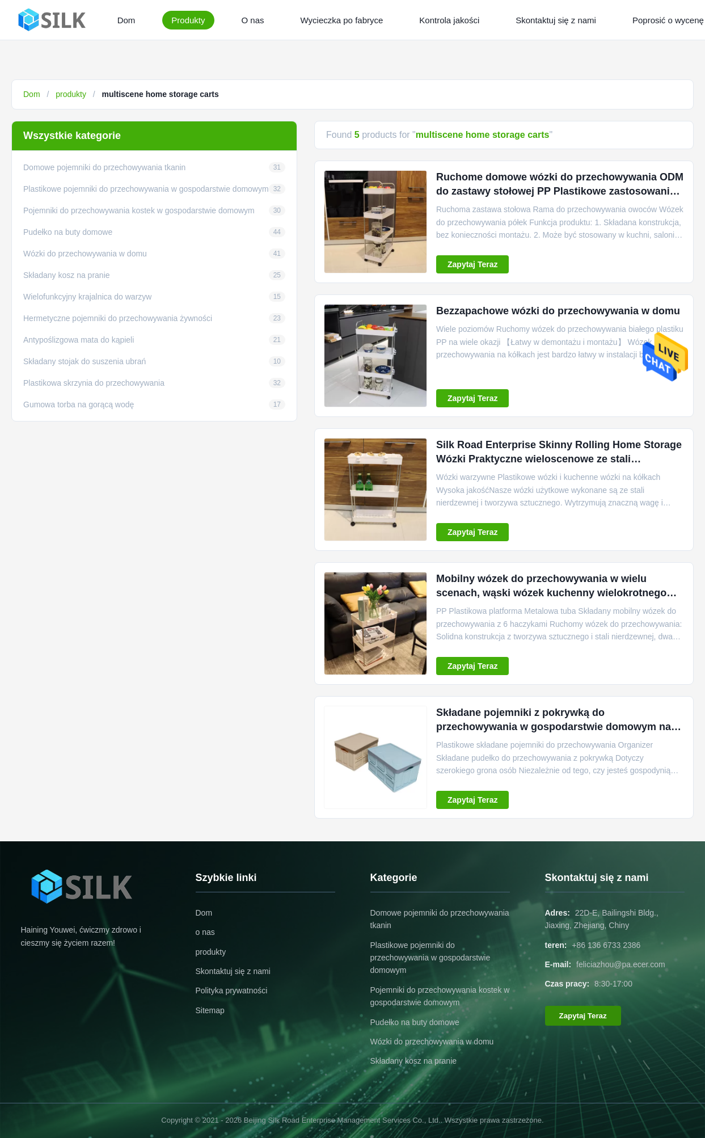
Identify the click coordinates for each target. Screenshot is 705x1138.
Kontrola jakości (449, 20)
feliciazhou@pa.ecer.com (620, 964)
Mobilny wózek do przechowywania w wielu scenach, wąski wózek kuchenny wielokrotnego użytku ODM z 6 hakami (551, 593)
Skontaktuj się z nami (556, 20)
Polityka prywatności (232, 990)
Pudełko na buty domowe (414, 1022)
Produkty (188, 20)
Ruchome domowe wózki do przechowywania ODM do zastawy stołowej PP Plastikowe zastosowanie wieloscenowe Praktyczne (559, 191)
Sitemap (210, 1010)
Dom (126, 20)
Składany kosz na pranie (413, 1060)
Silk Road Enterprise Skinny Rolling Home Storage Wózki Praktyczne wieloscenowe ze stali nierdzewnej (559, 459)
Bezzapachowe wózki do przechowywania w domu (558, 311)
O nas (253, 20)
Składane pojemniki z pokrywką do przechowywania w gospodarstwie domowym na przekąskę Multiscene (553, 727)
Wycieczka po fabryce (342, 20)
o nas (205, 932)
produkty (71, 94)
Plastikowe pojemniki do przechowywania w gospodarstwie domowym (430, 958)
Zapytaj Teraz (472, 264)
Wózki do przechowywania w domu (432, 1041)
